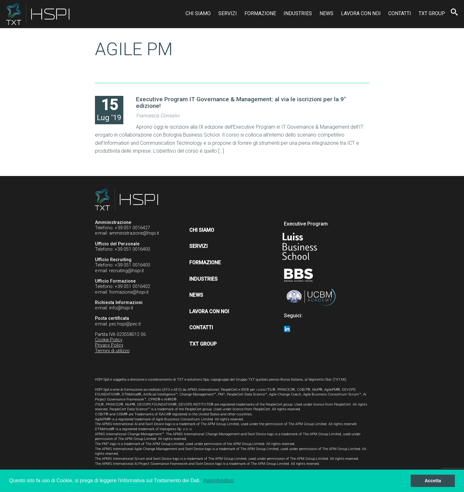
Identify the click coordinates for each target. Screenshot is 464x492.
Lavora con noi (361, 13)
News (326, 13)
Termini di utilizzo (112, 351)
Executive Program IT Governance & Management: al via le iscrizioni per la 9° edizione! (241, 102)
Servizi (227, 13)
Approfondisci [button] (218, 480)
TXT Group (432, 13)
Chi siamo (198, 13)
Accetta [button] (433, 480)
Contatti (399, 13)
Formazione (260, 13)
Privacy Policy (109, 345)
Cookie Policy (108, 340)
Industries (298, 13)
